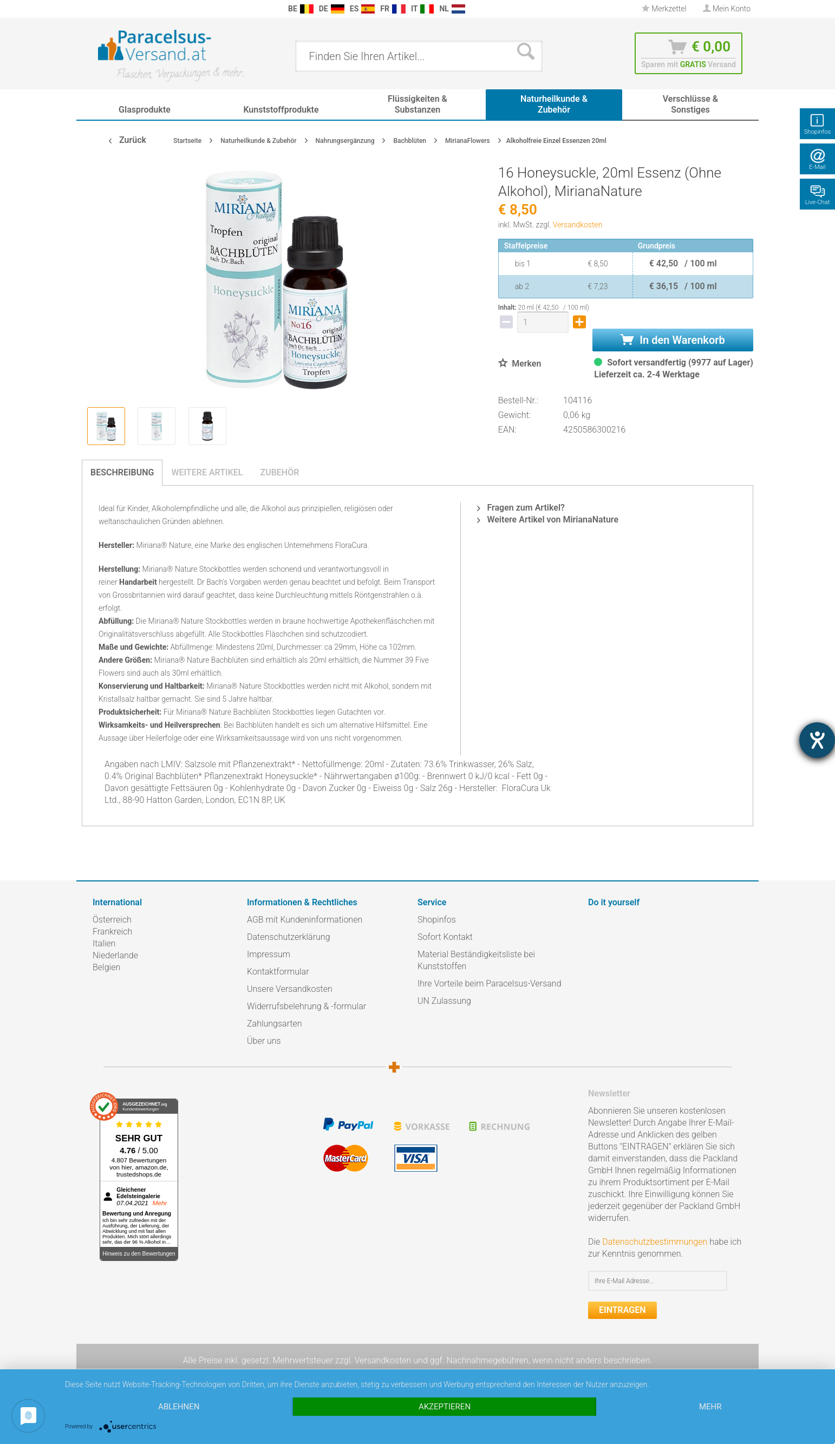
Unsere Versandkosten (289, 989)
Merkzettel (664, 8)
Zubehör (279, 472)
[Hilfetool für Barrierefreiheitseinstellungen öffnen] (817, 740)
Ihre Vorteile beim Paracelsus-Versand (490, 983)
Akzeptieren (445, 1407)
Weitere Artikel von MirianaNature (547, 519)
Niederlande (115, 955)
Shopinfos (437, 919)
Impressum (268, 954)
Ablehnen (178, 1407)
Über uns (264, 1041)
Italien (104, 943)
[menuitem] (98, 9)
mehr (710, 1407)
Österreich (112, 919)
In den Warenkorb (673, 340)
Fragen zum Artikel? (520, 507)
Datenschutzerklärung (288, 937)
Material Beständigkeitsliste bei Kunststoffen (476, 960)
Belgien (106, 967)
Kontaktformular (278, 971)
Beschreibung (122, 472)
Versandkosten (578, 224)
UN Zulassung (444, 1001)
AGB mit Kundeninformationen (304, 919)
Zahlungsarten (274, 1023)
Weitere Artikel (207, 472)
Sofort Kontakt (445, 937)
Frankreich (112, 931)
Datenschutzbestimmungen (654, 1242)
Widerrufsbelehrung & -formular (306, 1006)
